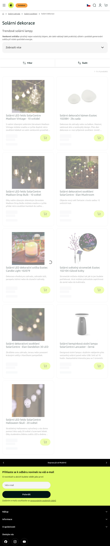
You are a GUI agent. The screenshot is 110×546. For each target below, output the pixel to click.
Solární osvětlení (30, 14)
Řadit (82, 63)
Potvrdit (26, 494)
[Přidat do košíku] (45, 137)
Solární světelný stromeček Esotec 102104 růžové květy (80, 269)
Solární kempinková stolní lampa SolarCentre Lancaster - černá (79, 345)
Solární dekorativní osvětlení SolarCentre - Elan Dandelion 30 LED (27, 345)
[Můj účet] (100, 5)
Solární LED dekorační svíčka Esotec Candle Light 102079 (27, 269)
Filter (27, 63)
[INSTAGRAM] (15, 541)
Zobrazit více (13, 47)
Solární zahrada (14, 14)
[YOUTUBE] (24, 541)
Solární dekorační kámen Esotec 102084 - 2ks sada (78, 117)
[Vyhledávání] (94, 5)
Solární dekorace (47, 14)
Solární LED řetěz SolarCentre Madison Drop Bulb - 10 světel (23, 193)
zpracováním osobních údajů (43, 500)
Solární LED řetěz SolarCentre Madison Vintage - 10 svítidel (23, 117)
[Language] (88, 5)
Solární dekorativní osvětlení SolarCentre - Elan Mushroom (77, 193)
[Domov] (11, 5)
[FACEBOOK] (5, 541)
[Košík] (106, 5)
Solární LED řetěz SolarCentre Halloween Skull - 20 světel (23, 421)
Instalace (21, 5)
